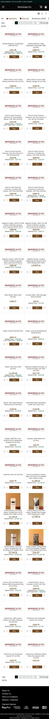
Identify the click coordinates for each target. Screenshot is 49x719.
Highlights (12, 18)
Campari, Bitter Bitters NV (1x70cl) (36, 439)
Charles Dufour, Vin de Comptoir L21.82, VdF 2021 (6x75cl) (36, 584)
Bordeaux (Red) (39, 19)
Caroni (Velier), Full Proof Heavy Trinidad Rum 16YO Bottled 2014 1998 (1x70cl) (13, 512)
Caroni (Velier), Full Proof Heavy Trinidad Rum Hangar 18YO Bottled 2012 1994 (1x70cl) (36, 513)
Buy (14, 57)
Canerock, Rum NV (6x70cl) (13, 474)
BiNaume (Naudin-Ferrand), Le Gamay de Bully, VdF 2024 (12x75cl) (36, 368)
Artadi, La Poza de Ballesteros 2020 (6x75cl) (36, 332)
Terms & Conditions (10, 697)
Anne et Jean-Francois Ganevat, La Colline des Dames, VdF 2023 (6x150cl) (13, 189)
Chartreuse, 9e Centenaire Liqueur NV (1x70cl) (36, 619)
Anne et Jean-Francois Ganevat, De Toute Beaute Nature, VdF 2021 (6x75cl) (13, 117)
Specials (25, 18)
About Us (6, 691)
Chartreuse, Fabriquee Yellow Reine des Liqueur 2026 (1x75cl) (36, 656)
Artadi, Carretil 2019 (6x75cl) (13, 331)
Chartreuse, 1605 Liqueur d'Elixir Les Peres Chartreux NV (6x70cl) (13, 620)
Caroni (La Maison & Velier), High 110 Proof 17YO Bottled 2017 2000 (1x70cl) (36, 476)
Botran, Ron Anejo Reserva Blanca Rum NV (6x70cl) (13, 403)
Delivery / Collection (10, 700)
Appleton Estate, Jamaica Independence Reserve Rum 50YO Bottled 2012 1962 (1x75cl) (36, 261)
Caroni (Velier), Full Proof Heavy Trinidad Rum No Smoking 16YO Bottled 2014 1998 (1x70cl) (13, 548)
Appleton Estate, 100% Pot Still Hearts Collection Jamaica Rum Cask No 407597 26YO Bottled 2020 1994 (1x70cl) (13, 225)
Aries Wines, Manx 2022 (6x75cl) (13, 296)
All (2, 19)
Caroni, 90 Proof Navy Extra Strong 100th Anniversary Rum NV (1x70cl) (13, 584)
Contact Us (6, 694)
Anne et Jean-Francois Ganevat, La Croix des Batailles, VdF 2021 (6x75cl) (36, 189)
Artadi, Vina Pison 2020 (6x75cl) (13, 368)
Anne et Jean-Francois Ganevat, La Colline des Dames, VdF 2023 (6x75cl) (36, 153)
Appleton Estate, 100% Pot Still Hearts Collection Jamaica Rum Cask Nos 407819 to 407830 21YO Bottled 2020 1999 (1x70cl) (13, 261)
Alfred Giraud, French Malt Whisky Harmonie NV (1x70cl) (13, 80)
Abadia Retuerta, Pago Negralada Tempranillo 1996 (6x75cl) (36, 45)
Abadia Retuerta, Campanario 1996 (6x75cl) (13, 44)
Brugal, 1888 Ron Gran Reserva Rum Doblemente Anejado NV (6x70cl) (13, 440)
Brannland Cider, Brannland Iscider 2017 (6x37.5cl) (36, 403)
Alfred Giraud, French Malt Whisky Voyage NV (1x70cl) (36, 80)
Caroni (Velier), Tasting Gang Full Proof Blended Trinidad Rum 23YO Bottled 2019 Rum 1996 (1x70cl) (36, 548)
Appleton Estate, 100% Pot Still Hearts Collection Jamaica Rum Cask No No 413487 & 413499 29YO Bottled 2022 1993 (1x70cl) (36, 225)
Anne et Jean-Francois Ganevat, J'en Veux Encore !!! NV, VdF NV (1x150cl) (36, 117)
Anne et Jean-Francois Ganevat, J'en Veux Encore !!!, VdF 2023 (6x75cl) (13, 153)
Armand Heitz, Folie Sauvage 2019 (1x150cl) (36, 296)
